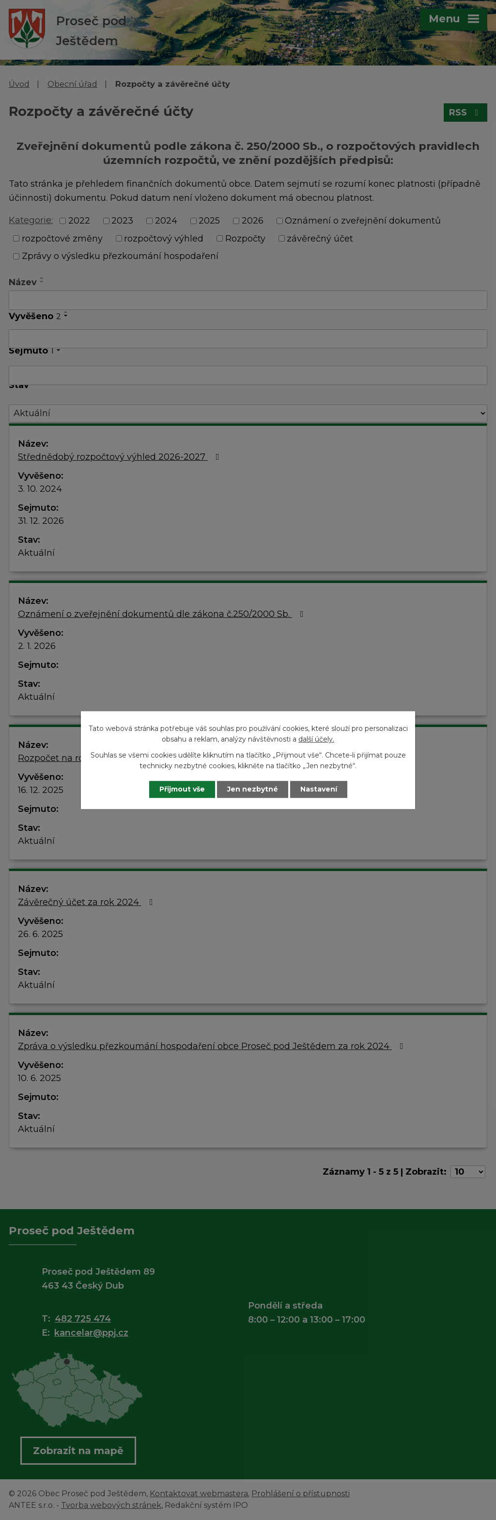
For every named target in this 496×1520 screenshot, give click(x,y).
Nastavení (318, 789)
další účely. (316, 739)
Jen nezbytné (252, 789)
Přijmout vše (182, 789)
